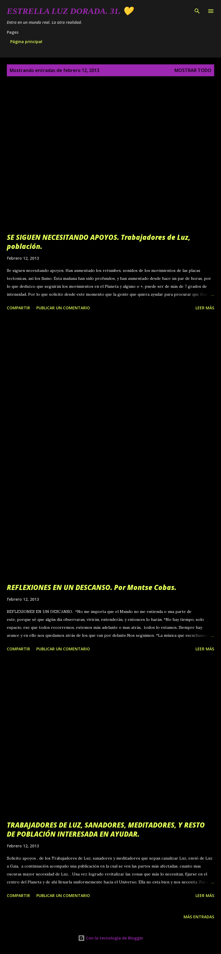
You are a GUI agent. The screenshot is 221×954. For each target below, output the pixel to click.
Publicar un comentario (63, 307)
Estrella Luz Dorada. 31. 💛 (70, 11)
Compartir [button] (18, 307)
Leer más (204, 307)
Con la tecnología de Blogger (110, 938)
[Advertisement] (110, 376)
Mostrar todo (192, 70)
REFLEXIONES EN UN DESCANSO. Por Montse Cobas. (91, 587)
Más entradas (199, 916)
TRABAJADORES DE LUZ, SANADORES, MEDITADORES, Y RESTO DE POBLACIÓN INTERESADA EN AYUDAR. (106, 829)
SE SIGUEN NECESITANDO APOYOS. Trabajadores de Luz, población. (98, 241)
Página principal (26, 41)
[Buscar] (197, 10)
